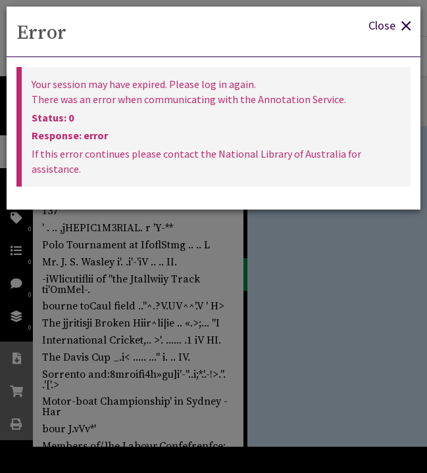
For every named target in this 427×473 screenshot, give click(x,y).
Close (389, 25)
